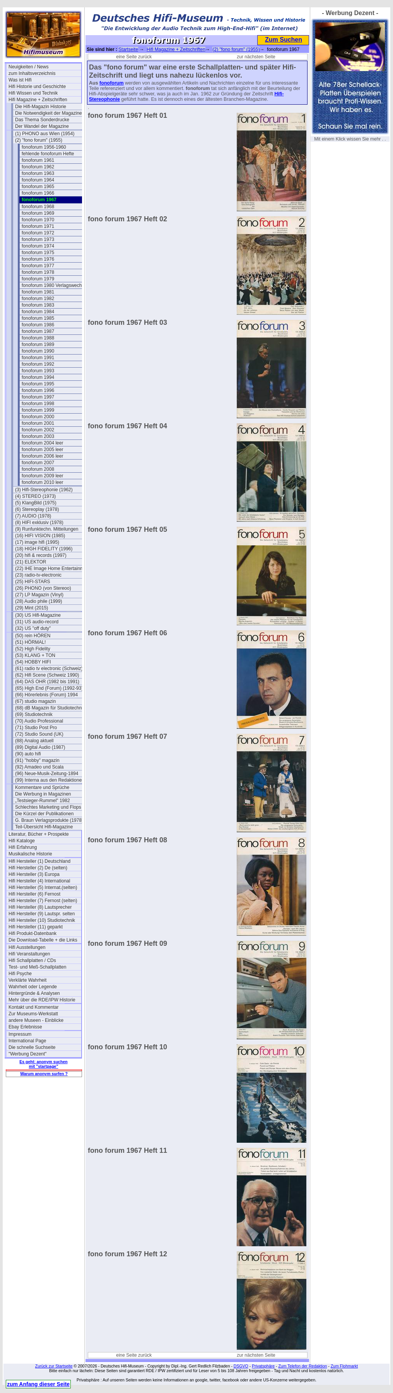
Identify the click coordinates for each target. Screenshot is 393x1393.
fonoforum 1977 (38, 265)
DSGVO (241, 1366)
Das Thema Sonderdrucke (42, 119)
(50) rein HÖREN (32, 635)
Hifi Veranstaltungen (29, 954)
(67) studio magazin (35, 701)
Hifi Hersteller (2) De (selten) (38, 867)
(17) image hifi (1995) (37, 542)
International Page (27, 1040)
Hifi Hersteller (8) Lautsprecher (40, 907)
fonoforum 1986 (38, 324)
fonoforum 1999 (38, 410)
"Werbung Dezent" (27, 1054)
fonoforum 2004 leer (42, 443)
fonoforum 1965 (38, 186)
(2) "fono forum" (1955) (38, 140)
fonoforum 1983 (38, 305)
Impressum (20, 1034)
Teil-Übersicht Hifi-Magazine (44, 827)
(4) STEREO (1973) (35, 496)
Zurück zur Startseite (54, 1366)
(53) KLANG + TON (35, 655)
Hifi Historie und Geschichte (37, 86)
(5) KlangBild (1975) (35, 503)
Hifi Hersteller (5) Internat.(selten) (43, 887)
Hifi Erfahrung (23, 847)
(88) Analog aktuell (34, 740)
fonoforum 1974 (38, 246)
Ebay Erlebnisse (25, 1027)
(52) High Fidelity (32, 649)
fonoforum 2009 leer (42, 475)
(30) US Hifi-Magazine (38, 615)
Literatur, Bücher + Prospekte (39, 834)
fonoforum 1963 (38, 173)
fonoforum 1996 (38, 390)
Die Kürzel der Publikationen (44, 813)
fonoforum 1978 (38, 272)
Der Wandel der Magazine (42, 126)
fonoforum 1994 (38, 377)
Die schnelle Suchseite (32, 1047)
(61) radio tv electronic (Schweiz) (49, 668)
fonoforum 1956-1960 (44, 147)
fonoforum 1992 (38, 364)
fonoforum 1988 (38, 338)
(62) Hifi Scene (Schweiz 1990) (47, 675)
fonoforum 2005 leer (42, 449)
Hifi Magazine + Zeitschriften (38, 99)
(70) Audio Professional (39, 721)
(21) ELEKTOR (30, 562)
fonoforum (111, 83)
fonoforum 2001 (38, 423)
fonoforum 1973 (38, 239)
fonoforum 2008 (38, 469)
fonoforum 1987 (38, 331)
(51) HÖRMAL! (30, 642)
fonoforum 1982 (38, 298)
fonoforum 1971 (38, 226)
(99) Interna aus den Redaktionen (49, 780)
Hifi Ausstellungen (27, 947)
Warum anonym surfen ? (44, 1073)
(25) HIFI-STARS (32, 581)
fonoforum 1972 (38, 233)
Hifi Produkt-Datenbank (32, 933)
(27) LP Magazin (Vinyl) (39, 594)
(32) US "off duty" (33, 628)
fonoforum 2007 (38, 462)
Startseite (128, 49)
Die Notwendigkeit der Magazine (48, 113)
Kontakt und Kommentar (33, 1007)
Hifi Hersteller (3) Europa (34, 874)
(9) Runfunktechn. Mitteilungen (46, 529)
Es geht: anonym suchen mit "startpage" (43, 1064)
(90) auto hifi (28, 754)
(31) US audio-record (36, 621)
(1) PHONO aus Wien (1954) (44, 133)
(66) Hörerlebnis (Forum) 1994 (46, 694)
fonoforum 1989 (38, 344)
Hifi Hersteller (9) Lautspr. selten (42, 913)
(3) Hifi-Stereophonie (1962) (44, 489)
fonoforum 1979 (38, 279)
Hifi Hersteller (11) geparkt (36, 927)
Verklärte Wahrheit (27, 980)
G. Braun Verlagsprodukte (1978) (49, 820)
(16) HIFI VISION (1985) (40, 535)
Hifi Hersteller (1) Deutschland (39, 861)
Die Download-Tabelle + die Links (43, 940)
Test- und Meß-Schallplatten (37, 967)
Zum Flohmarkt (344, 1366)
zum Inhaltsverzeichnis (32, 73)
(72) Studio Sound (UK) (39, 734)
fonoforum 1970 (38, 219)
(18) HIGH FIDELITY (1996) (44, 548)
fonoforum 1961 (38, 160)
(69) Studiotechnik (34, 714)
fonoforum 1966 (38, 193)
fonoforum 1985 (38, 318)
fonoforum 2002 (38, 430)
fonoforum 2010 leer (42, 482)
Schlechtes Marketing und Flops (48, 807)
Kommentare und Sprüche (42, 787)
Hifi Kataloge (22, 840)
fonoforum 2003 (38, 436)
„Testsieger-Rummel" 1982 (42, 800)
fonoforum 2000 (38, 416)
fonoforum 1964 (38, 180)
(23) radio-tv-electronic (38, 575)
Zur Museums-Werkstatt (33, 1013)
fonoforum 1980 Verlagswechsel (55, 285)
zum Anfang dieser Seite (38, 1384)
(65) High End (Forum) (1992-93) (49, 688)
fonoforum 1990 (38, 351)
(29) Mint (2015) (31, 608)
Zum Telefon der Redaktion (302, 1366)
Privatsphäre (263, 1366)
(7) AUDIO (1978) (33, 516)
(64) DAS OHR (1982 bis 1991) (47, 681)
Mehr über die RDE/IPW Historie (42, 1000)
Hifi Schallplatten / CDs (32, 960)
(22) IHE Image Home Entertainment (51, 568)
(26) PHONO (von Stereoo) (43, 588)
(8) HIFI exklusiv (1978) (39, 522)
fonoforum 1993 (38, 370)
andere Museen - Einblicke (36, 1020)
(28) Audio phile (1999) (38, 601)
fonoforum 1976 (38, 259)
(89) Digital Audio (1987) (40, 747)
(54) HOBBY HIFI (33, 662)
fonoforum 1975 (38, 252)
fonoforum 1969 (38, 213)
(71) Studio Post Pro (36, 727)
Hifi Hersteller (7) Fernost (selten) (43, 900)
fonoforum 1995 (38, 384)
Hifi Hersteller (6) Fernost (34, 894)
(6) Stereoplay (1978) (37, 509)
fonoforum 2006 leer (42, 456)
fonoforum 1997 (38, 397)
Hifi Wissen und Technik (33, 93)
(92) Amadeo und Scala (39, 767)
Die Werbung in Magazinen (43, 794)
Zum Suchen (283, 39)
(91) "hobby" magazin (37, 760)
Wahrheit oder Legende (33, 986)
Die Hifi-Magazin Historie (40, 106)
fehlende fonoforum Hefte (48, 153)
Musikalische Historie (30, 854)
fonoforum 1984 (38, 311)
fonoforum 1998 (38, 403)
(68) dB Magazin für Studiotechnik (50, 708)
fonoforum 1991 (38, 357)
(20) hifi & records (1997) (41, 555)
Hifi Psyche (20, 973)
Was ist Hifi (20, 80)
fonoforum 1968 (38, 206)
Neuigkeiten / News (28, 67)
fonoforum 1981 (38, 292)
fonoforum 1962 (38, 167)
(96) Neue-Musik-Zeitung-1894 (46, 773)
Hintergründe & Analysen (34, 993)
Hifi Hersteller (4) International (39, 881)
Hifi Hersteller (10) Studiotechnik (42, 920)
